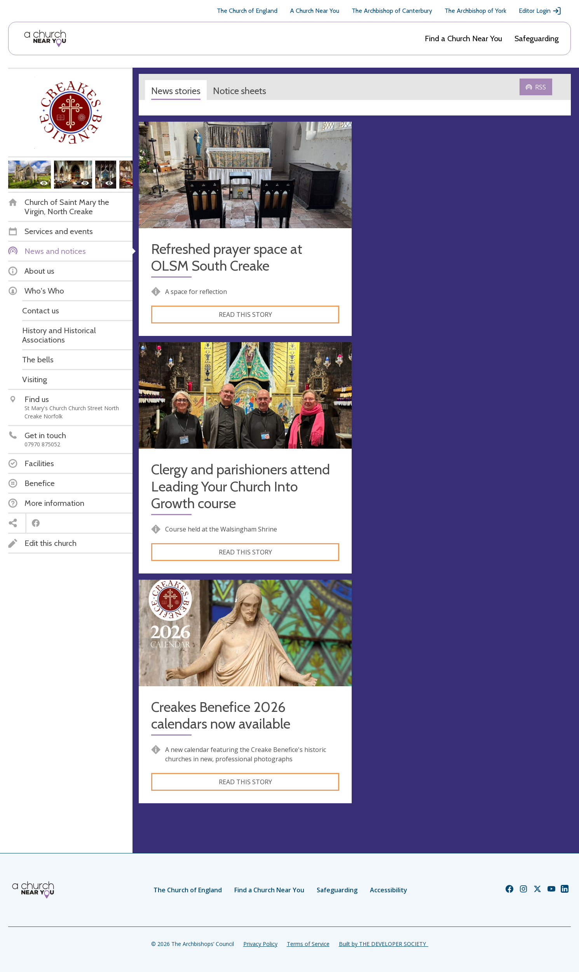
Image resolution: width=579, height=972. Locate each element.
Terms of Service (308, 944)
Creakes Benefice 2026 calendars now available (220, 715)
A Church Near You (314, 10)
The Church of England (247, 10)
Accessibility (388, 890)
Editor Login (540, 11)
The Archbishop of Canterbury (392, 10)
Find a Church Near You (463, 38)
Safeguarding (536, 38)
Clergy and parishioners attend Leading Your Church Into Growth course (240, 486)
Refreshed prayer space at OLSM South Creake (226, 257)
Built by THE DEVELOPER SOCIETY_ (383, 944)
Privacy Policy (260, 944)
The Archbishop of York (475, 10)
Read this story (245, 314)
